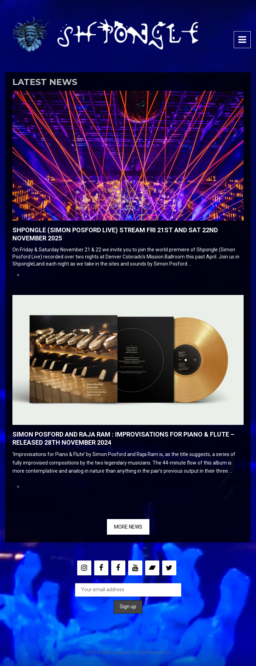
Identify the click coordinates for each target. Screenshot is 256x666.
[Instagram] (84, 567)
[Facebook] (101, 567)
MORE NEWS (128, 527)
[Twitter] (169, 567)
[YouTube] (135, 567)
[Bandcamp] (152, 567)
